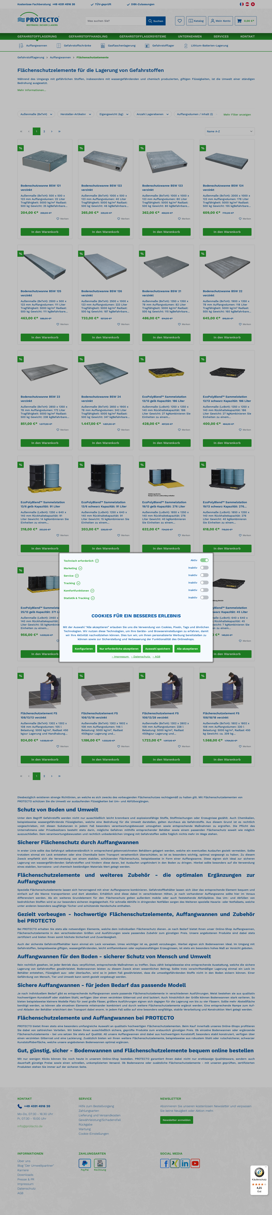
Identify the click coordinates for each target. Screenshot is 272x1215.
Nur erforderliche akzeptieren (119, 648)
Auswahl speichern (157, 648)
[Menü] (266, 1167)
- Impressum (121, 656)
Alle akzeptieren (187, 648)
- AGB (156, 656)
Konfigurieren (84, 648)
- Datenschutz (141, 656)
